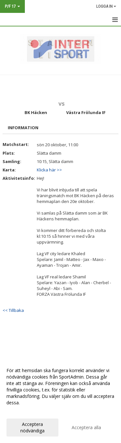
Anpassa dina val (23, 411)
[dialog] (60, 400)
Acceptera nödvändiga (32, 427)
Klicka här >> (49, 170)
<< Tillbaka (13, 310)
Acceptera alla (86, 427)
